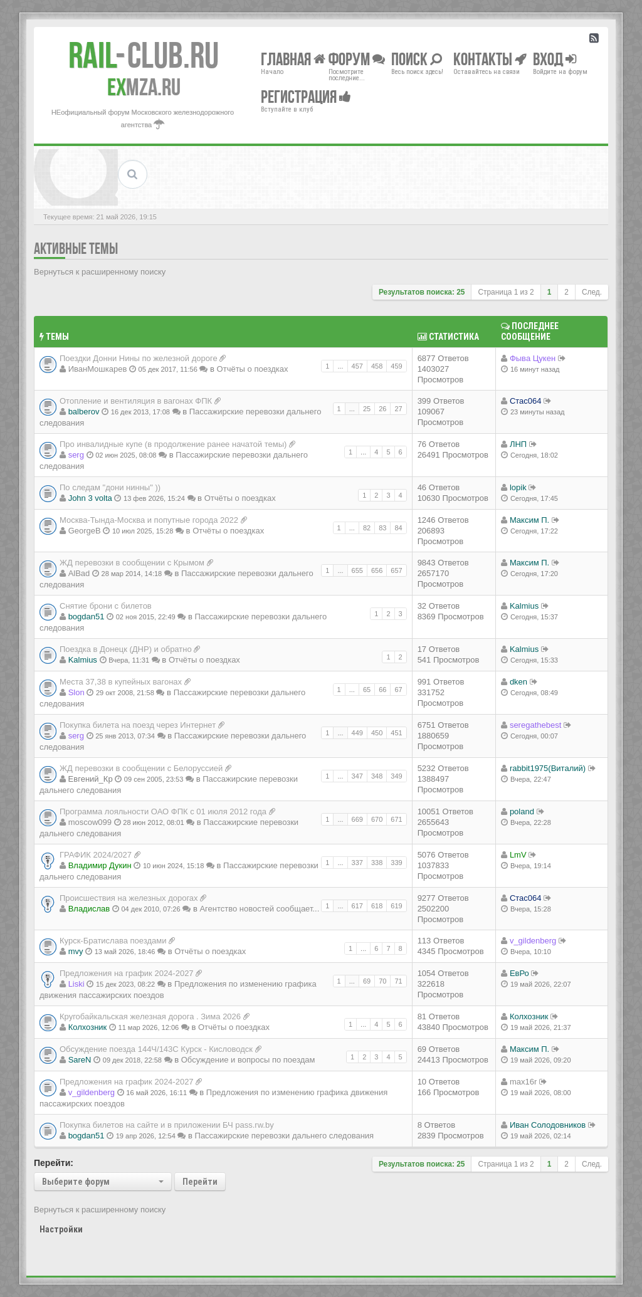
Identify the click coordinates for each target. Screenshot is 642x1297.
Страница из (506, 292)
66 (382, 689)
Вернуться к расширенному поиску (100, 271)
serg (76, 454)
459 (396, 366)
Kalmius (524, 606)
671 (396, 819)
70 (382, 981)
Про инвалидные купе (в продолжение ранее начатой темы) (173, 444)
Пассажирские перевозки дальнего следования (284, 1135)
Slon (76, 692)
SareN (80, 1059)
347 (357, 776)
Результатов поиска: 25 (422, 292)
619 (396, 906)
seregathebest (535, 725)
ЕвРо (519, 973)
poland (522, 811)
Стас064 (526, 401)
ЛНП (518, 444)
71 (398, 981)
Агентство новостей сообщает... (259, 908)
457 (357, 366)
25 (367, 408)
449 (357, 733)
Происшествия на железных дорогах (129, 898)
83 (382, 528)
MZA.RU (144, 87)
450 (376, 733)
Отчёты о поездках (252, 369)
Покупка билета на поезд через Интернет (138, 725)
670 (376, 819)
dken (518, 681)
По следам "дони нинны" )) (110, 487)
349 (396, 776)
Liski (76, 984)
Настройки (61, 1229)
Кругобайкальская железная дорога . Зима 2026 (150, 1016)
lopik (518, 487)
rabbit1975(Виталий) (548, 768)
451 (396, 733)
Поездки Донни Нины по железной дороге (139, 358)
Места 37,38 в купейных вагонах (121, 681)
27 (398, 408)
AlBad (79, 573)
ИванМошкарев (97, 369)
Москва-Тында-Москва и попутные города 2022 (149, 520)
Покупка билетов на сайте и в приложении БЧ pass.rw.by (167, 1125)
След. (592, 292)
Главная (293, 58)
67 (398, 689)
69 (367, 981)
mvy (75, 951)
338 (376, 862)
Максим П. (529, 520)
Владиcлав (89, 908)
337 (357, 862)
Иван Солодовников (548, 1125)
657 (396, 570)
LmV (518, 854)
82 (367, 528)
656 (376, 570)
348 (376, 776)
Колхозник (87, 1027)
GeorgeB (84, 530)
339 (396, 862)
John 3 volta (90, 498)
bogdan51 (86, 616)
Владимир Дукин (100, 865)
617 (357, 906)
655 (357, 570)
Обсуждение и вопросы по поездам (248, 1059)
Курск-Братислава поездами (113, 940)
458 (376, 366)
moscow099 (90, 822)
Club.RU (143, 55)
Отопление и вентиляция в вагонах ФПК (136, 401)
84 (398, 528)
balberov (84, 411)
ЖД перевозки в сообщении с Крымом (132, 562)
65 (367, 689)
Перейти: (53, 1163)
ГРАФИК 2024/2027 (96, 854)
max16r (523, 1081)
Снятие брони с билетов (106, 606)
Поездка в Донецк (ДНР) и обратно (126, 649)
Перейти (200, 1182)
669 (357, 819)
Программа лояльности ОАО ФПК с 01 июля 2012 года (163, 811)
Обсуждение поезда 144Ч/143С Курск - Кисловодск (156, 1049)
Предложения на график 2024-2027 (127, 973)
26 (382, 408)
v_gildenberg (533, 940)
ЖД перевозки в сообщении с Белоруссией (141, 768)
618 (376, 906)
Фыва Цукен (532, 358)
